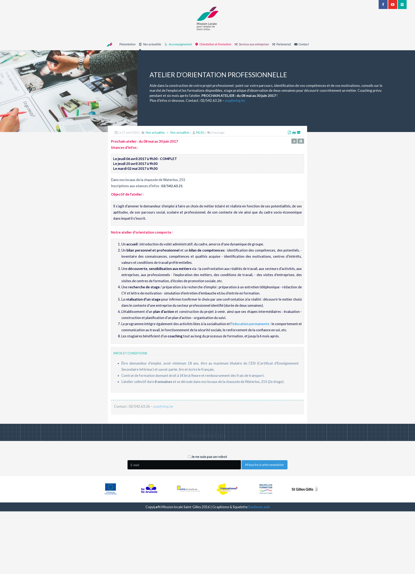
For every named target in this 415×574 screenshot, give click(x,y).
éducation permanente (250, 342)
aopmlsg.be (253, 100)
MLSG (200, 151)
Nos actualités (155, 151)
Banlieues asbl (259, 507)
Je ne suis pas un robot (207, 456)
